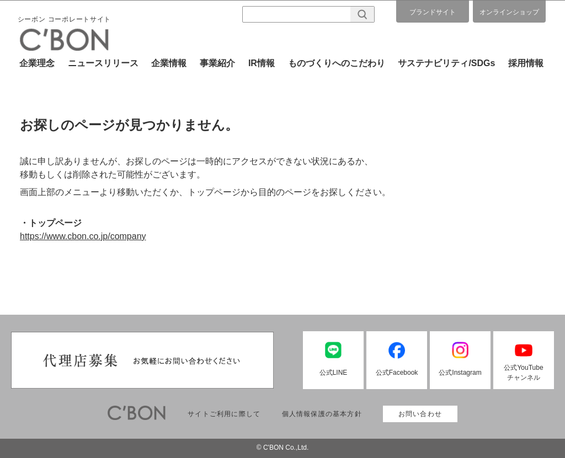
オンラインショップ (509, 12)
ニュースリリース (103, 63)
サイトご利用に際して (224, 414)
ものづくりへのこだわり (336, 63)
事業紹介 (217, 63)
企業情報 (168, 63)
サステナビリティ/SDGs (446, 63)
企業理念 (37, 63)
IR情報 (261, 63)
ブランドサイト (432, 12)
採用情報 (525, 63)
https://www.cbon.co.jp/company (83, 236)
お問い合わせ (420, 414)
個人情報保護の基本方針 (322, 414)
